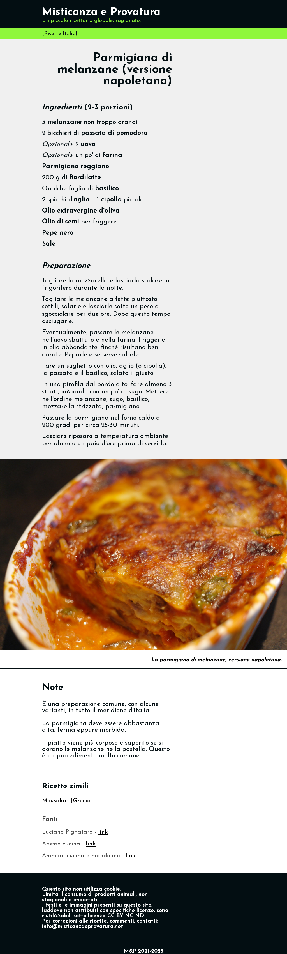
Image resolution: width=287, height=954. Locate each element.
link (103, 832)
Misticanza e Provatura (101, 12)
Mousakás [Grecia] (67, 801)
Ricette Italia (59, 33)
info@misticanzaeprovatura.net (82, 926)
